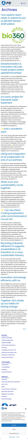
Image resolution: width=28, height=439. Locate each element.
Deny (14, 429)
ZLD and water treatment (9, 389)
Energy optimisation (7, 357)
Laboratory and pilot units (9, 352)
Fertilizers (4, 396)
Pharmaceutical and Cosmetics (10, 382)
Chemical (4, 379)
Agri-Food (4, 384)
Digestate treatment (7, 394)
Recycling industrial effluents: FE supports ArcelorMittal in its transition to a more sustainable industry (12, 249)
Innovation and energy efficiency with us (13, 279)
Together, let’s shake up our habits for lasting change (12, 303)
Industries (4, 377)
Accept (14, 425)
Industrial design (6, 343)
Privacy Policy (12, 437)
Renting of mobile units (8, 355)
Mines (3, 387)
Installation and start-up (8, 350)
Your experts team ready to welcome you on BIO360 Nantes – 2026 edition (13, 19)
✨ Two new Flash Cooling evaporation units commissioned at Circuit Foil (14, 214)
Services (4, 335)
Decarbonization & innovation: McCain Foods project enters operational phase (12, 68)
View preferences (14, 433)
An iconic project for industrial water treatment (12, 99)
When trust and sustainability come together (12, 185)
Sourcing (4, 347)
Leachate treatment (7, 391)
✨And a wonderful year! (11, 130)
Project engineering (7, 340)
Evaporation (5, 365)
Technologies (5, 362)
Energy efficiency (6, 372)
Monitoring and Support (8, 345)
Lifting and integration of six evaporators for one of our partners (13, 157)
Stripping (4, 369)
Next (25, 329)
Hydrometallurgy (6, 399)
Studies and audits (6, 338)
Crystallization (5, 367)
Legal (18, 437)
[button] (26, 409)
